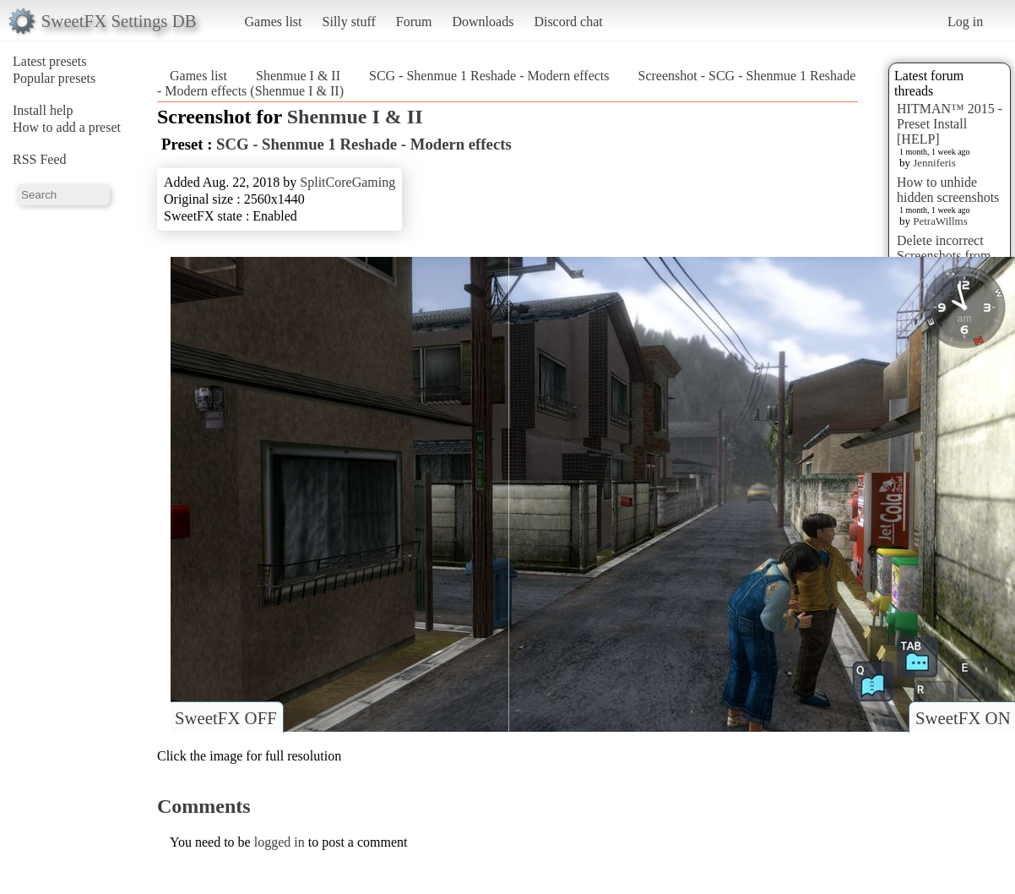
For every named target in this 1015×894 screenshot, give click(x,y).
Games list (273, 21)
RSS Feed (40, 159)
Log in (965, 21)
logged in (279, 842)
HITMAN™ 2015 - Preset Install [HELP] (949, 123)
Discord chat (568, 21)
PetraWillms (940, 221)
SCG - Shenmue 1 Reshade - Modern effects (489, 75)
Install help (43, 110)
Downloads (482, 21)
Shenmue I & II (298, 75)
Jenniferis (934, 162)
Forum (414, 21)
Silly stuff (349, 21)
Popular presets (54, 78)
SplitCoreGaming (347, 182)
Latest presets (50, 61)
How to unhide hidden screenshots (948, 189)
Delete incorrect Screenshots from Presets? (944, 255)
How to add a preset (67, 127)
